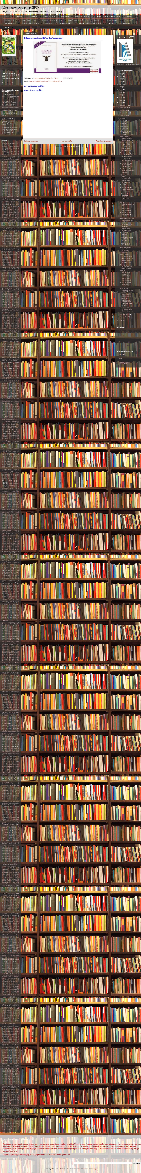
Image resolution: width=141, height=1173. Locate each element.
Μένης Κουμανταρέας (7, 656)
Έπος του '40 (15, 419)
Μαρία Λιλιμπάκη (8, 635)
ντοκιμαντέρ (4, 725)
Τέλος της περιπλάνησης (8, 920)
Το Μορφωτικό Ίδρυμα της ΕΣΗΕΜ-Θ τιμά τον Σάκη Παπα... (126, 154)
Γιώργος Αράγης (13, 299)
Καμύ (18, 549)
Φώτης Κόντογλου (6, 981)
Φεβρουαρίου (124, 314)
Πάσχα (10, 793)
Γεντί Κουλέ (7, 277)
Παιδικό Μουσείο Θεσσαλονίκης (124, 362)
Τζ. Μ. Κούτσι (5, 924)
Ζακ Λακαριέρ (5, 458)
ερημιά (11, 423)
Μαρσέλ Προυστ (6, 649)
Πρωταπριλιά (5, 829)
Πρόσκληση (4, 827)
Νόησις (12, 715)
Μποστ (3, 688)
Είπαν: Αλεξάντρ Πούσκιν (125, 233)
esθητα (15, 1057)
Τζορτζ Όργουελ (12, 931)
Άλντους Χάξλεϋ (6, 178)
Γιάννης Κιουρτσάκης (14, 286)
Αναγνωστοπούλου (6, 185)
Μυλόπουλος (5, 691)
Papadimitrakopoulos (7, 1102)
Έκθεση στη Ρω (14, 393)
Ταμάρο (8, 910)
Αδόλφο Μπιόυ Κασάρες (8, 159)
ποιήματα (10, 809)
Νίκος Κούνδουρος (12, 707)
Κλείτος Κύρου (8, 565)
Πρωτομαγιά (5, 830)
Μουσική (13, 677)
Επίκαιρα (7, 418)
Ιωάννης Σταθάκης (6, 538)
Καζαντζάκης (13, 543)
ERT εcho (122, 354)
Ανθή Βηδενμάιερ (14, 194)
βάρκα (17, 240)
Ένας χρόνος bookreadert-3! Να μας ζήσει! (126, 290)
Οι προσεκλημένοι (14, 751)
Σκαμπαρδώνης (13, 864)
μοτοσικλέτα (16, 669)
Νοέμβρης (16, 714)
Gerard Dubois (6, 1065)
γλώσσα (4, 328)
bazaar (6, 1036)
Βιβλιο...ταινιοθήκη (7, 251)
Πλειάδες (15, 808)
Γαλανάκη (16, 273)
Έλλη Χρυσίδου (15, 404)
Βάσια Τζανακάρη (11, 241)
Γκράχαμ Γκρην (8, 325)
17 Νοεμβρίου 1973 (14, 143)
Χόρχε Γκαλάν (13, 997)
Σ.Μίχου (15, 853)
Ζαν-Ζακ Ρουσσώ (12, 459)
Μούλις (6, 670)
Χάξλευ (11, 988)
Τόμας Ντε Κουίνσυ (14, 952)
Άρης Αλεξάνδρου (15, 222)
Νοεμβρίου (123, 107)
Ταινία (9, 907)
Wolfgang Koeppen (12, 1126)
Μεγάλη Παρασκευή (14, 652)
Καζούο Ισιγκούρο (6, 544)
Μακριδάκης (5, 623)
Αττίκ (10, 236)
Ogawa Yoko (10, 1095)
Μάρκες (6, 648)
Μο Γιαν (15, 664)
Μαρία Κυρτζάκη (6, 633)
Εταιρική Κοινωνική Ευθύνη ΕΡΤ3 (78, 20)
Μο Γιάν (4, 665)
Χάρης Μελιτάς (13, 989)
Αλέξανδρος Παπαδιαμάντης (9, 172)
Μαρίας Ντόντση (15, 643)
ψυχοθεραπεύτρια (8, 1028)
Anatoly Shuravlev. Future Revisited (10, 1031)
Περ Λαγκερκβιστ (15, 801)
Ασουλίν (15, 235)
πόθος (3, 809)
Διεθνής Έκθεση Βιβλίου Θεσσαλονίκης (108, 16)
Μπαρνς (11, 680)
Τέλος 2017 (14, 918)
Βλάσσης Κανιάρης (7, 267)
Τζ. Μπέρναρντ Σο (14, 924)
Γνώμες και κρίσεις (12, 328)
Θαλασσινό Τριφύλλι (11, 507)
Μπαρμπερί (4, 680)
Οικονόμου (16, 753)
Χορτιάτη (4, 997)
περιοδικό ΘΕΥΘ (15, 803)
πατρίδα (17, 793)
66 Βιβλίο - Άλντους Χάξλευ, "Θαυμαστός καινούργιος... (127, 189)
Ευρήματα (97, 20)
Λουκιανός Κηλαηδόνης (7, 609)
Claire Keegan (15, 1044)
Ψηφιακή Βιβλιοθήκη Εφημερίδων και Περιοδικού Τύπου (10, 1023)
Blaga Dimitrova (13, 1039)
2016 (120, 100)
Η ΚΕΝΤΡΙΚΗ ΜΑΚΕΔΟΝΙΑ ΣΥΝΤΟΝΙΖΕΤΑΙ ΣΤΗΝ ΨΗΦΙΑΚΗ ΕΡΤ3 (126, 302)
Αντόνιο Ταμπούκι (12, 206)
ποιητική (7, 811)
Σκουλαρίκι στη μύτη (7, 869)
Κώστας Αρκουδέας (7, 586)
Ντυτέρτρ (4, 726)
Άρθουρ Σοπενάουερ (14, 225)
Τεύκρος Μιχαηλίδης (12, 923)
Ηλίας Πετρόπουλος (8, 499)
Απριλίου (123, 126)
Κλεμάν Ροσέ (15, 567)
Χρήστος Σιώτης (6, 1002)
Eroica (3, 1057)
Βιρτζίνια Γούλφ (12, 264)
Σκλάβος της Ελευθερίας (9, 867)
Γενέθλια (17, 275)
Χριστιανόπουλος (15, 1005)
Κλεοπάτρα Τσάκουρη (12, 569)
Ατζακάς (4, 236)
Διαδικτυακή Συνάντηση (82, 16)
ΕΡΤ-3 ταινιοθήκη (12, 431)
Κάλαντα (17, 546)
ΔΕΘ (15, 338)
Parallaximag (5, 1103)
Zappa (8, 1129)
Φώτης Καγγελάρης (12, 979)
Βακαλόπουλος (7, 240)
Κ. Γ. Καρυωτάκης (13, 540)
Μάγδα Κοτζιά (5, 612)
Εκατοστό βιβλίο (13, 385)
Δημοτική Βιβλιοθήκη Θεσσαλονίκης (10, 351)
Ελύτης (17, 408)
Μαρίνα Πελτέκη (8, 644)
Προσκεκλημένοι (10, 23)
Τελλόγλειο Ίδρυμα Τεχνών (9, 916)
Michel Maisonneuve (9, 1089)
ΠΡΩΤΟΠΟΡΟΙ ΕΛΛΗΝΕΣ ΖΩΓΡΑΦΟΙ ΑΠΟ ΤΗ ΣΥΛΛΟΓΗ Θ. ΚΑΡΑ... (127, 197)
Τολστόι (5, 952)
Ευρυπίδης (9, 448)
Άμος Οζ (15, 178)
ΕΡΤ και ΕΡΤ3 (9, 20)
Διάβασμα (13, 355)
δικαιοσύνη (16, 368)
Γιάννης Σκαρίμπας (7, 291)
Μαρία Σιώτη (13, 639)
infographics (14, 1071)
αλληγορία (6, 177)
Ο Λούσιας (13, 739)
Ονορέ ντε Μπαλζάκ (14, 758)
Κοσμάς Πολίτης (6, 572)
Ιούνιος (15, 528)
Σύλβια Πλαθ (13, 892)
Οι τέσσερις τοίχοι (7, 753)
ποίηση (17, 809)
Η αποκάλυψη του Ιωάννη (10, 474)
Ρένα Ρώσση (12, 842)
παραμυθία (14, 787)
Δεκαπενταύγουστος (6, 339)
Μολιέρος (10, 665)
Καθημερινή (16, 544)
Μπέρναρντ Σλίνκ (10, 681)
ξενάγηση (13, 728)
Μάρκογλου (14, 648)
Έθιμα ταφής (13, 375)
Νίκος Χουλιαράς (8, 714)
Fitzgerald (15, 1058)
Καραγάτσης (14, 551)
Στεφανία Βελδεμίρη (10, 887)
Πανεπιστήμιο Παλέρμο (7, 775)
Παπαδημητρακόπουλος (7, 782)
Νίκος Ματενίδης (14, 709)
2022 (120, 84)
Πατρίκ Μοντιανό (8, 795)
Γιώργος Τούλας (6, 317)
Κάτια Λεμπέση (9, 556)
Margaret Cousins (6, 1087)
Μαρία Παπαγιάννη (7, 638)
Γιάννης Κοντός (8, 288)
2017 (120, 97)
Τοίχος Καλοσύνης (8, 948)
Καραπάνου (4, 552)
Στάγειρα (11, 877)
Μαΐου (122, 123)
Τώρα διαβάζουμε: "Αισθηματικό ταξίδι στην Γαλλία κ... (126, 214)
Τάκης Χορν (16, 908)
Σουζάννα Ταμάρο (14, 871)
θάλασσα (16, 506)
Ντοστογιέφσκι (13, 725)
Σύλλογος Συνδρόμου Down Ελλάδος (90, 23)
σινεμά (11, 863)
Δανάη (11, 334)
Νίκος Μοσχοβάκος (9, 710)
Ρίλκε (15, 843)
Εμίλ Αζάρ (7, 409)
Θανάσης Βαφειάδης (7, 509)
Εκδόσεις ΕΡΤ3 (6, 388)
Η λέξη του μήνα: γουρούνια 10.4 (125, 229)
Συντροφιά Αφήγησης (65, 23)
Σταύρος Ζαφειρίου (7, 880)
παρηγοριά (5, 790)
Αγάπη (4, 153)
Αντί (3, 203)
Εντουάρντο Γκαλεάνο (8, 414)
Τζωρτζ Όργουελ (7, 932)
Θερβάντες (13, 522)
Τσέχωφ (6, 957)
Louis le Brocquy (7, 1084)
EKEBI (12, 1050)
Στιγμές (14, 888)
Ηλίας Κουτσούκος (13, 496)
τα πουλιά (8, 902)
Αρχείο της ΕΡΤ (8, 232)
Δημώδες (6, 352)
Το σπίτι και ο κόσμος (13, 947)
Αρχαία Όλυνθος (6, 228)
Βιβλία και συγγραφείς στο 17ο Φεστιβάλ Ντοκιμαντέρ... (126, 238)
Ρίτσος (15, 845)
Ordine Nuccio (10, 1097)
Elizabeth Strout (13, 1052)
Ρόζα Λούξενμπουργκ (7, 847)
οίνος (5, 755)
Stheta (5, 1116)
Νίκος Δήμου (5, 704)
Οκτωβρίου (123, 110)
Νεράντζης (14, 694)
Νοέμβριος (6, 715)
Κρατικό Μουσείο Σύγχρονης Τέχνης (10, 577)
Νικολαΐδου (14, 699)
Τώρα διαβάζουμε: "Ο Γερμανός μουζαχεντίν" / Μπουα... (126, 250)
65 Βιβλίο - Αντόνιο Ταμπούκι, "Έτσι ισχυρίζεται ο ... (125, 284)
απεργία (4, 219)
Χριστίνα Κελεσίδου (8, 1009)
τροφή (12, 953)
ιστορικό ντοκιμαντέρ (12, 531)
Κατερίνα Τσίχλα (14, 554)
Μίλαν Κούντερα (15, 659)
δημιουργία (5, 347)
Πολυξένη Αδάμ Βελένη (10, 816)
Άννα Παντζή (15, 199)
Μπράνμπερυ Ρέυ (6, 689)
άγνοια (14, 154)
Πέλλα (7, 798)
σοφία (5, 872)
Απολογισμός (19, 16)
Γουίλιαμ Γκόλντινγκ (6, 330)
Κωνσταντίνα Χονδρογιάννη (10, 582)
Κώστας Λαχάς (13, 588)
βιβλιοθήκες (5, 252)
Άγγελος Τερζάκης (14, 153)
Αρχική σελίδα (67, 141)
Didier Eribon (9, 1049)
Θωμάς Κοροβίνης (14, 523)
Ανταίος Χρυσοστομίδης (11, 201)
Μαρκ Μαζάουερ (15, 646)
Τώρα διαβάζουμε (125, 23)
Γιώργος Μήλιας (15, 309)
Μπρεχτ (15, 689)
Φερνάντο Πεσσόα (10, 965)
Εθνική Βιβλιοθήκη (7, 377)
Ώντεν (16, 1028)
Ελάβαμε (6, 397)
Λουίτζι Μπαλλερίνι (13, 607)
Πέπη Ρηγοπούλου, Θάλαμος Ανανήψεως (127, 159)
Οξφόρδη (5, 759)
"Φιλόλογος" (5, 143)
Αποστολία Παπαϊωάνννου (9, 220)
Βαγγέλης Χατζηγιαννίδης (13, 238)
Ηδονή (10, 494)
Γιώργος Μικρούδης (8, 310)
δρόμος (6, 374)
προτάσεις (13, 827)
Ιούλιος (9, 528)
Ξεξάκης (4, 730)
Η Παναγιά (10, 488)
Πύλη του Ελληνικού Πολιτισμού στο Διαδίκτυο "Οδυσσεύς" (10, 836)
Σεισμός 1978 (5, 859)
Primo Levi (6, 1105)
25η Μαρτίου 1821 (9, 145)
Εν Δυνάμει (5, 413)
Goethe (12, 1066)
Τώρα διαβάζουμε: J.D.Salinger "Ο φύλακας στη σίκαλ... (127, 132)
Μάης (6, 614)
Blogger (95, 1169)
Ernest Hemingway (7, 1054)
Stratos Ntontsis (6, 1118)
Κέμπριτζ (13, 557)
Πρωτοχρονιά (15, 830)
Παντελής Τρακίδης (10, 779)
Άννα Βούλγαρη (13, 198)
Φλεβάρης (4, 975)
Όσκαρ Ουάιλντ (7, 763)
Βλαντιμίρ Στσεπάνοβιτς (8, 265)
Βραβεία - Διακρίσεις (7, 270)
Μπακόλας (14, 678)
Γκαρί (3, 323)
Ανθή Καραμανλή (8, 196)
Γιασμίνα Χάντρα (9, 296)
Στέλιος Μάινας (13, 884)
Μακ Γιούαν (13, 617)
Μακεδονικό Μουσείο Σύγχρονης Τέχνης (10, 619)
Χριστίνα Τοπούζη (6, 1010)
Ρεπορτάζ (5, 843)
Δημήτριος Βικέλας (12, 346)
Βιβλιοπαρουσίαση (7, 256)
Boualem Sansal (15, 1041)
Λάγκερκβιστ (5, 594)
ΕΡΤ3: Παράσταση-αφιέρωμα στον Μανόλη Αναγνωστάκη (126, 273)
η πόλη (17, 488)
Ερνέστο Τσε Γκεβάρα (13, 427)
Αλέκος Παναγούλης (14, 166)
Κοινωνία (7, 570)
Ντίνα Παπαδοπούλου (10, 722)
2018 (120, 95)
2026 (120, 74)
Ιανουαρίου (124, 317)
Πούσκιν (4, 819)
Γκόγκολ (17, 323)
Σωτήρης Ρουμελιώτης (10, 899)
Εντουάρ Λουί (13, 413)
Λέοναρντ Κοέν (12, 598)
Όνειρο (4, 758)
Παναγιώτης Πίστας (12, 772)
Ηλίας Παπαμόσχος (11, 498)
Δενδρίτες (17, 339)
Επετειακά (5, 416)
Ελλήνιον (11, 408)
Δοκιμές (17, 372)
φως (3, 980)
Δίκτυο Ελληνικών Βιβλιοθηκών (11, 370)
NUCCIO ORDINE (10, 1094)
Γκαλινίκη (14, 322)
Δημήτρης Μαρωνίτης (14, 343)
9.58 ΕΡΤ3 (14, 151)
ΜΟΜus (17, 665)
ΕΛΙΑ (10, 403)
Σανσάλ (8, 858)
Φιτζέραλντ (14, 973)
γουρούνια (16, 330)
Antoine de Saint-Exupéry (9, 1033)
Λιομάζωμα (10, 602)
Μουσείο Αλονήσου (7, 672)
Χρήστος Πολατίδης (12, 1000)
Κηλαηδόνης (5, 564)
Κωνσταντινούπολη (9, 583)
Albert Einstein (6, 1029)
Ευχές (3, 451)
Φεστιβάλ (4, 967)
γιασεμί (17, 294)
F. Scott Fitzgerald (6, 1058)
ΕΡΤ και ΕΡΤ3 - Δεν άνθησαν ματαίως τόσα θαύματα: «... (126, 138)
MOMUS (9, 1091)
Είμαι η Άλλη (15, 382)
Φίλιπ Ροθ (13, 971)
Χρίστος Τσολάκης (12, 1012)
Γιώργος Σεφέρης (14, 314)
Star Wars (9, 1115)
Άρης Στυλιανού (8, 223)
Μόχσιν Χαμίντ (5, 678)
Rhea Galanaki (13, 1108)
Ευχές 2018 (11, 451)
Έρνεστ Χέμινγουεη (8, 426)
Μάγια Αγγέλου (15, 612)
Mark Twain (16, 1087)
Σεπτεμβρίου (124, 113)
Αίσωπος (17, 162)
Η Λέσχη (10, 483)
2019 (120, 92)
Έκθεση (4, 390)
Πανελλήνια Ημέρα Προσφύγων (9, 774)
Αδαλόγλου (14, 158)
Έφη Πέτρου (14, 454)
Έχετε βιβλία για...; (125, 185)
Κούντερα (9, 573)
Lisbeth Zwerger (13, 1083)
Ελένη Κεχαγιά (15, 396)
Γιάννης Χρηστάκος (8, 294)
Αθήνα (17, 159)
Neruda (11, 1092)
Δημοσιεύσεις (65, 16)
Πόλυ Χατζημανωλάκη (55, 81)
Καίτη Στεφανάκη (8, 546)
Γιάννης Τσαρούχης (14, 293)
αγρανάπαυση (5, 158)
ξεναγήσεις (5, 728)
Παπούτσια (13, 785)
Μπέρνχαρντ (5, 683)
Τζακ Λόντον (16, 926)
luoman (85, 1169)
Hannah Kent (6, 1068)
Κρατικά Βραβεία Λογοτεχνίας (9, 575)
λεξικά (3, 598)
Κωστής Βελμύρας (14, 591)
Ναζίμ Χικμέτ (7, 693)
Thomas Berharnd (12, 1120)
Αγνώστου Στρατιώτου (8, 156)
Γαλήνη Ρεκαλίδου (8, 275)
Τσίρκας (15, 957)
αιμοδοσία (4, 162)
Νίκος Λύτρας (5, 709)
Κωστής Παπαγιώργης (10, 593)
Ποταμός (13, 817)
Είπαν (6, 384)
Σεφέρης (9, 861)
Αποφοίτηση (34, 16)
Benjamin (4, 1037)
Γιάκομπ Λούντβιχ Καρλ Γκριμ (9, 283)
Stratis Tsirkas (13, 1116)
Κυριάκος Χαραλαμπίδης (9, 580)
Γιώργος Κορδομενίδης (13, 305)
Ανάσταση (4, 188)
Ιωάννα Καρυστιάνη (14, 535)
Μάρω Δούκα (16, 649)
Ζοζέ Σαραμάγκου (8, 464)
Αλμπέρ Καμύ (14, 177)
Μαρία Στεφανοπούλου (7, 641)
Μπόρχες (14, 686)
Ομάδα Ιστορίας (13, 756)
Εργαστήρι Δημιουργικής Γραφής (52, 20)
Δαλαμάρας (4, 334)
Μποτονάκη (13, 688)
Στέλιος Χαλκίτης (6, 885)
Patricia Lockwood (14, 1103)
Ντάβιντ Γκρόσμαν (8, 720)
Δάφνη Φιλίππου (6, 338)
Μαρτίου (123, 129)
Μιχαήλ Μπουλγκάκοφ (10, 660)
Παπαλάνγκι (5, 785)
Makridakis (13, 1086)
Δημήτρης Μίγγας (8, 344)
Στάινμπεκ (14, 879)
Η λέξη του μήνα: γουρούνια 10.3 (125, 244)
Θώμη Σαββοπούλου (10, 525)
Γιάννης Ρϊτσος (13, 289)
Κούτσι (15, 573)
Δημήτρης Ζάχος (8, 341)
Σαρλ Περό (14, 858)
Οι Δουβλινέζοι (5, 748)
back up (17, 1034)
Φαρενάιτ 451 (11, 961)
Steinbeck (16, 1115)
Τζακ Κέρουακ (7, 926)
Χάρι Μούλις (5, 991)
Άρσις (15, 227)
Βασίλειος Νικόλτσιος (7, 243)
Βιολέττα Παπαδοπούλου (10, 261)
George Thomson (13, 1063)
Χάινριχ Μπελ (5, 986)
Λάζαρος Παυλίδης (14, 594)
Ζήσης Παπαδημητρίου (13, 463)
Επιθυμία (16, 416)
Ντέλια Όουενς (9, 722)
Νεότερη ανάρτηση (31, 141)
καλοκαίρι (12, 549)
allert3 (15, 1029)
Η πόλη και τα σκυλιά (10, 490)
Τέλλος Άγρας (5, 918)
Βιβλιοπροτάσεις (6, 257)
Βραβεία (14, 268)
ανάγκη (4, 180)
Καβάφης (4, 543)
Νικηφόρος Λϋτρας (6, 697)
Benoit (11, 1037)
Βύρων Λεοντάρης (8, 273)
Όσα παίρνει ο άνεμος (13, 761)
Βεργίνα (15, 248)
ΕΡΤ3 (9, 433)
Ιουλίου (122, 118)
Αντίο (7, 16)
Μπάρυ (17, 680)
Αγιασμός (6, 154)
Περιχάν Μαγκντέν (8, 804)
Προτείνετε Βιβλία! (7, 83)
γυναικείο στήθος (8, 333)
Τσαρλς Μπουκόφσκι (14, 955)
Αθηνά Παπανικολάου (10, 161)
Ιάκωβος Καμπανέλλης (8, 527)
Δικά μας (129, 16)
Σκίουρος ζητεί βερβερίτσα (9, 866)
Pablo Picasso (7, 1100)
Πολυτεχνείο (5, 817)
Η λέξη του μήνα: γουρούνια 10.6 (125, 181)
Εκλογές (17, 395)
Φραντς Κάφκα (7, 976)
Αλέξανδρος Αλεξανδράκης (9, 170)
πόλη (15, 811)
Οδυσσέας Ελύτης (9, 744)
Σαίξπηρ (4, 855)
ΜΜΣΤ (9, 664)
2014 (120, 320)
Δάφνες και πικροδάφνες (10, 336)
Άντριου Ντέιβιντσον (14, 207)
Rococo (15, 1110)
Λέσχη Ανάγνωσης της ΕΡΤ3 (20, 8)
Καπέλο (6, 551)
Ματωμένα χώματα (9, 651)
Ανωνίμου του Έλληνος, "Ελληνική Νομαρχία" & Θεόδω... (127, 170)
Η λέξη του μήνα (112, 20)
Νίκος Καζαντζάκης (8, 706)
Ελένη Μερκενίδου (8, 398)
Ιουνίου (122, 121)
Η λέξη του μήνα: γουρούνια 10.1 (125, 279)
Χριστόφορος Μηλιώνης (13, 1015)
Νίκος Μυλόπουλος (14, 712)
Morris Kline (16, 1091)
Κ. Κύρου (4, 541)
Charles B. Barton (8, 1042)
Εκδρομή (14, 388)
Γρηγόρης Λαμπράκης (10, 331)
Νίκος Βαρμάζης (6, 701)
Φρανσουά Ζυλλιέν (14, 975)
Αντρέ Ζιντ (4, 207)
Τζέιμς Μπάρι (15, 928)
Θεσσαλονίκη (5, 523)
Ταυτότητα (111, 23)
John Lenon (13, 1078)
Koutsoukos (14, 1079)
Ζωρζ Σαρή (9, 471)
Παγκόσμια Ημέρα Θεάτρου (12, 764)
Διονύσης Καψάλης (8, 372)
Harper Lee (11, 1070)
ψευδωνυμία (5, 1020)
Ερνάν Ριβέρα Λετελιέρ (13, 424)
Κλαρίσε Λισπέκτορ (14, 564)
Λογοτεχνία (7, 606)
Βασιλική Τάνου (15, 246)
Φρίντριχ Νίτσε (13, 978)
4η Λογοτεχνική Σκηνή (11, 148)
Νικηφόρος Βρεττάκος (8, 696)
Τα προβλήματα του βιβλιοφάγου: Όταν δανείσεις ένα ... (126, 266)
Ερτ (5, 429)
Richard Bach (5, 1110)
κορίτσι (14, 570)
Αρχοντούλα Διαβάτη (35, 81)
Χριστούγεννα (5, 1013)
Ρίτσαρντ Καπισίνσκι (7, 845)
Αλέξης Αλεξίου (6, 174)
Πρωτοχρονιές (8, 832)
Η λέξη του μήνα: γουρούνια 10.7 (125, 149)
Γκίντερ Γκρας (9, 323)
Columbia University (8, 1046)
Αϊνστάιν (11, 162)
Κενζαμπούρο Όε (6, 559)
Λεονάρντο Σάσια (6, 599)
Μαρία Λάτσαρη (15, 633)
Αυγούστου (124, 115)
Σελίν (3, 861)
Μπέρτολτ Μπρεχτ (14, 683)
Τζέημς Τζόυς (6, 928)
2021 (120, 87)
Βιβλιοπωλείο (5, 259)
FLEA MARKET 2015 (7, 1060)
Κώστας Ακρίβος (13, 585)
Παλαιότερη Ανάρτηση (104, 141)
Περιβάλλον (6, 803)
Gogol (17, 1066)
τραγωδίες (5, 953)
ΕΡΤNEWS (4, 436)
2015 (120, 102)
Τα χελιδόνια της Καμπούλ (10, 905)
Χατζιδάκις (11, 994)
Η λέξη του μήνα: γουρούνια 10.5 (125, 209)
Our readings (11, 1099)
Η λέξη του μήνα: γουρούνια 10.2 (125, 261)
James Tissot (7, 1076)
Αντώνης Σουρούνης (8, 209)
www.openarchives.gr (7, 1128)
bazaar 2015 (14, 1036)
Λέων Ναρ (11, 601)
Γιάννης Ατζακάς (6, 285)
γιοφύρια (4, 299)
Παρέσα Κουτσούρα (8, 788)
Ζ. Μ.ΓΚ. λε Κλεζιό (12, 456)
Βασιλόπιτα (7, 248)
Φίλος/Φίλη (5, 973)
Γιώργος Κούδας (8, 307)
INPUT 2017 (5, 1073)
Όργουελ (12, 759)
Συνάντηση (48, 23)
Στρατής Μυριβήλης (7, 890)
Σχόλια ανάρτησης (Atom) (72, 146)
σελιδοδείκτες (14, 859)
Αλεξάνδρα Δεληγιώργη (10, 167)
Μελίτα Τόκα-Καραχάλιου (10, 654)
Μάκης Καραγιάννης (8, 622)
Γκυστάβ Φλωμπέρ (12, 326)
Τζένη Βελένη (7, 929)
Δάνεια (17, 334)
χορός (14, 996)
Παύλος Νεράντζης (14, 796)
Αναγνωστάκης (5, 183)
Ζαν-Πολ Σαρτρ (6, 461)
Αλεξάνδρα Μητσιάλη (8, 169)
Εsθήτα (3, 456)
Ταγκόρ (3, 907)
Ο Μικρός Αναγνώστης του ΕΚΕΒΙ (127, 225)
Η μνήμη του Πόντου (12, 486)
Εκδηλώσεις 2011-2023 (29, 20)
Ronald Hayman (6, 1111)
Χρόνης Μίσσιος (10, 1017)
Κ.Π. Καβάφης (13, 541)
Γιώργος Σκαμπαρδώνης (10, 315)
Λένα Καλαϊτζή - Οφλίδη (10, 596)
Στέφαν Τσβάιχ (15, 885)
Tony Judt (5, 1121)
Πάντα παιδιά (129, 20)
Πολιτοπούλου (5, 812)
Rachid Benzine (15, 1105)
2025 (120, 76)
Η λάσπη (12, 478)
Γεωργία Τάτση (13, 281)
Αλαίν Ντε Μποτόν (8, 164)
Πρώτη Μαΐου (13, 829)
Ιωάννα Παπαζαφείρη (10, 536)
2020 (120, 89)
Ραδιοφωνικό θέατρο (7, 838)
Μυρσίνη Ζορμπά (14, 691)
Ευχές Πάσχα (10, 453)
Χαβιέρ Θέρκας (13, 984)
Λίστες (8, 604)
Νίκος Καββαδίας (15, 704)
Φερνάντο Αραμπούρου (13, 963)
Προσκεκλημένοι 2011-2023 (30, 23)
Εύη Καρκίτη (13, 444)
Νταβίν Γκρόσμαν (14, 718)
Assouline (10, 1034)
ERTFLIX (9, 1057)
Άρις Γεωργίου (7, 227)
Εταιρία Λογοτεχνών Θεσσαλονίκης (10, 439)
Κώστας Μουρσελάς (7, 590)
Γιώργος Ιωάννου (6, 301)
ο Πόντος (11, 741)
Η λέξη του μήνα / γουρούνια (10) (125, 295)
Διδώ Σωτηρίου (13, 360)
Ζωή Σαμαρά (16, 469)
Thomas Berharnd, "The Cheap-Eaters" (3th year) (127, 220)
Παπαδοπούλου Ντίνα (8, 783)
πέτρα (17, 804)
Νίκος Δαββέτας (14, 702)
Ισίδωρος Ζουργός (6, 530)
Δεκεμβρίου (124, 105)
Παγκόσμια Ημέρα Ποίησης (11, 766)
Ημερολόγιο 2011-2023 (13, 502)
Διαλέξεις (4, 359)
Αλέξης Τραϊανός (15, 175)
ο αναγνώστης (12, 730)
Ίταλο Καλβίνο (6, 533)
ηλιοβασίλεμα (6, 501)
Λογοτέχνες (16, 604)
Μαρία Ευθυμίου (13, 631)
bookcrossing (5, 1041)
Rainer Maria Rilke (7, 1107)
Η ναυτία (4, 488)
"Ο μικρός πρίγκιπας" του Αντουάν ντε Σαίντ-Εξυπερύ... (126, 144)
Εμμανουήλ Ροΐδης (12, 411)
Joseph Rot (5, 1079)
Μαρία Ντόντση (13, 636)
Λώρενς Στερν (14, 611)
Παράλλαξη (4, 787)
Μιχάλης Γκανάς (6, 662)
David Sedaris (9, 1047)
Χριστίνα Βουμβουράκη (10, 1007)
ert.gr (120, 358)
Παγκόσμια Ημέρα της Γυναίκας (11, 767)
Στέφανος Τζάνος (6, 888)
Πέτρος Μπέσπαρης (8, 806)
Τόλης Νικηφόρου (14, 950)
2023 (120, 81)
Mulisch (5, 1092)
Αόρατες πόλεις (13, 212)
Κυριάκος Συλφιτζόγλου (10, 578)
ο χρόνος (16, 743)
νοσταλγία (4, 718)
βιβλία (7, 27)
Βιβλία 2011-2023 (49, 16)
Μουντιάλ (14, 670)
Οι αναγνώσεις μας (10, 745)
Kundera (4, 1081)
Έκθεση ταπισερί (8, 395)
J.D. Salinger (16, 1074)
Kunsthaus (12, 1081)
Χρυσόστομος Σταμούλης (9, 1018)
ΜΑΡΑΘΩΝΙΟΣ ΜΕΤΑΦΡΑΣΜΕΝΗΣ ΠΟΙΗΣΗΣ (127, 204)
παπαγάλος (4, 780)
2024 (120, 79)
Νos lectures (13, 726)
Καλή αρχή (8, 548)
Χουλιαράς (4, 999)
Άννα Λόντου (5, 199)
